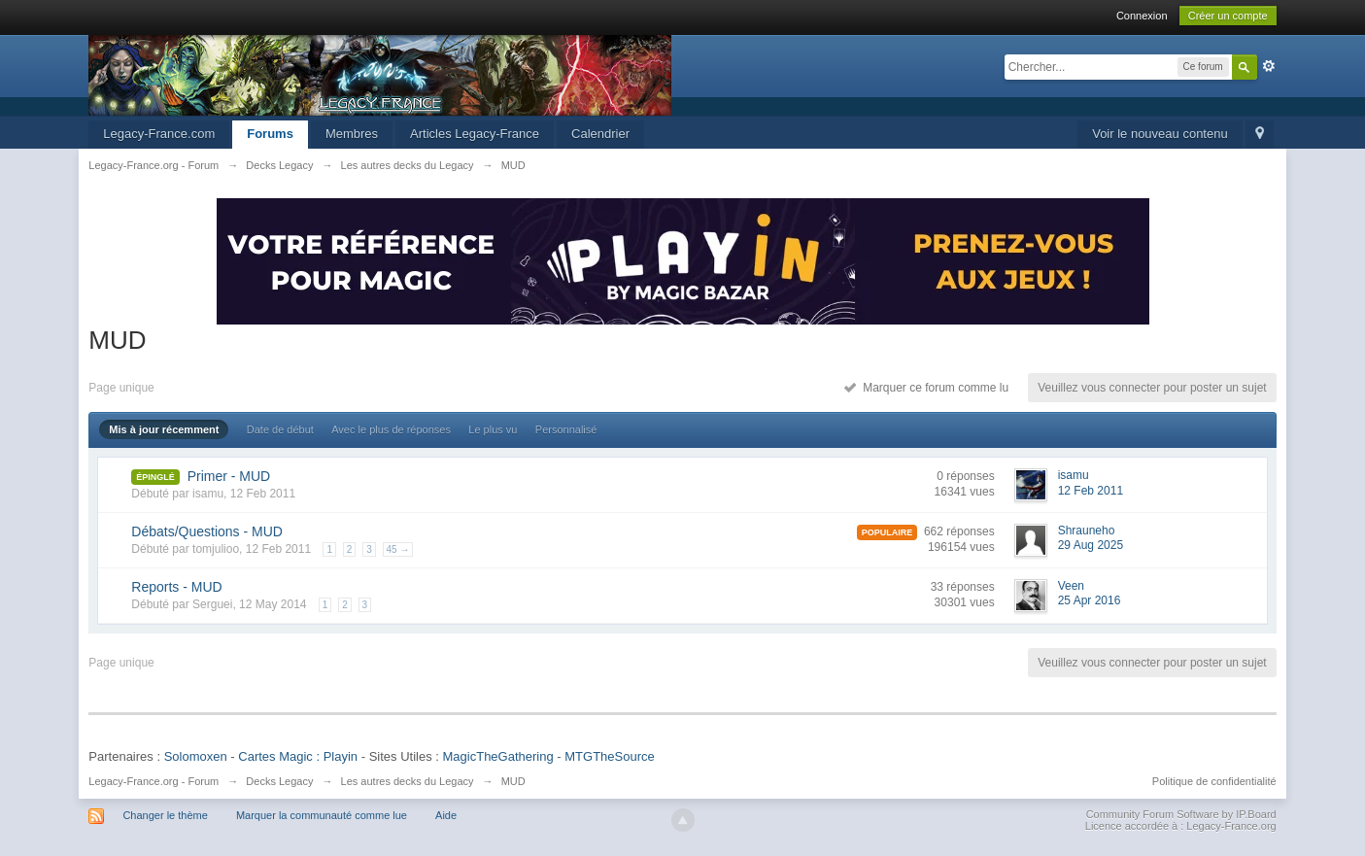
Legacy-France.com (159, 133)
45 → (398, 549)
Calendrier (600, 133)
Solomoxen (195, 756)
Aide (446, 815)
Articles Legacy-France (474, 133)
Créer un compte (1228, 15)
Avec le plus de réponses (391, 429)
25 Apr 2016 (1089, 600)
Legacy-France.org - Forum (153, 781)
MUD (513, 781)
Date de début (280, 429)
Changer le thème (164, 815)
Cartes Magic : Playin (298, 756)
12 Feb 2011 (1090, 490)
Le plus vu (492, 429)
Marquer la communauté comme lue (321, 815)
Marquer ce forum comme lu (926, 387)
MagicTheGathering (498, 756)
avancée (1269, 66)
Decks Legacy (279, 781)
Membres (351, 133)
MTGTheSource (609, 756)
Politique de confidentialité (1214, 781)
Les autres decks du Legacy (407, 781)
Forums (270, 133)
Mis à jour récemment (164, 429)
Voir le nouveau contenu (1160, 133)
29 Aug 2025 (1090, 545)
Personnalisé (566, 429)
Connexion (1142, 15)
